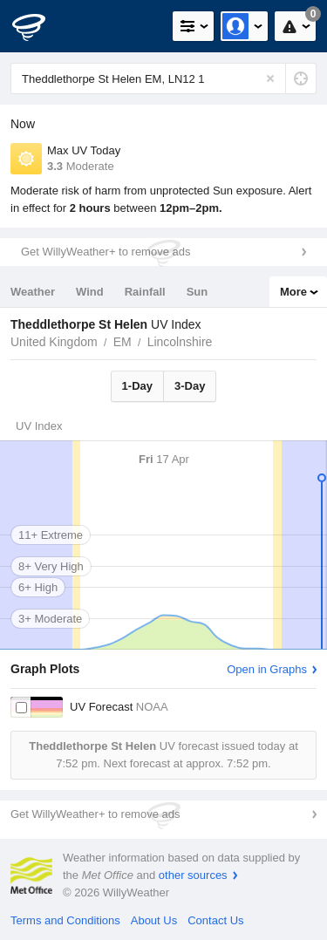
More (293, 291)
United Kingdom (54, 342)
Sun (197, 291)
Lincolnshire (180, 342)
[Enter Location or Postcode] (163, 78)
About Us (154, 920)
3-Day (189, 385)
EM (122, 342)
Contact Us (215, 920)
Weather (32, 291)
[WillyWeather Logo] (39, 26)
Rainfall (145, 291)
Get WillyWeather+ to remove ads (105, 251)
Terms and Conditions (65, 920)
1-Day (137, 385)
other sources (193, 875)
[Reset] (270, 78)
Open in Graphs (267, 669)
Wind (90, 291)
